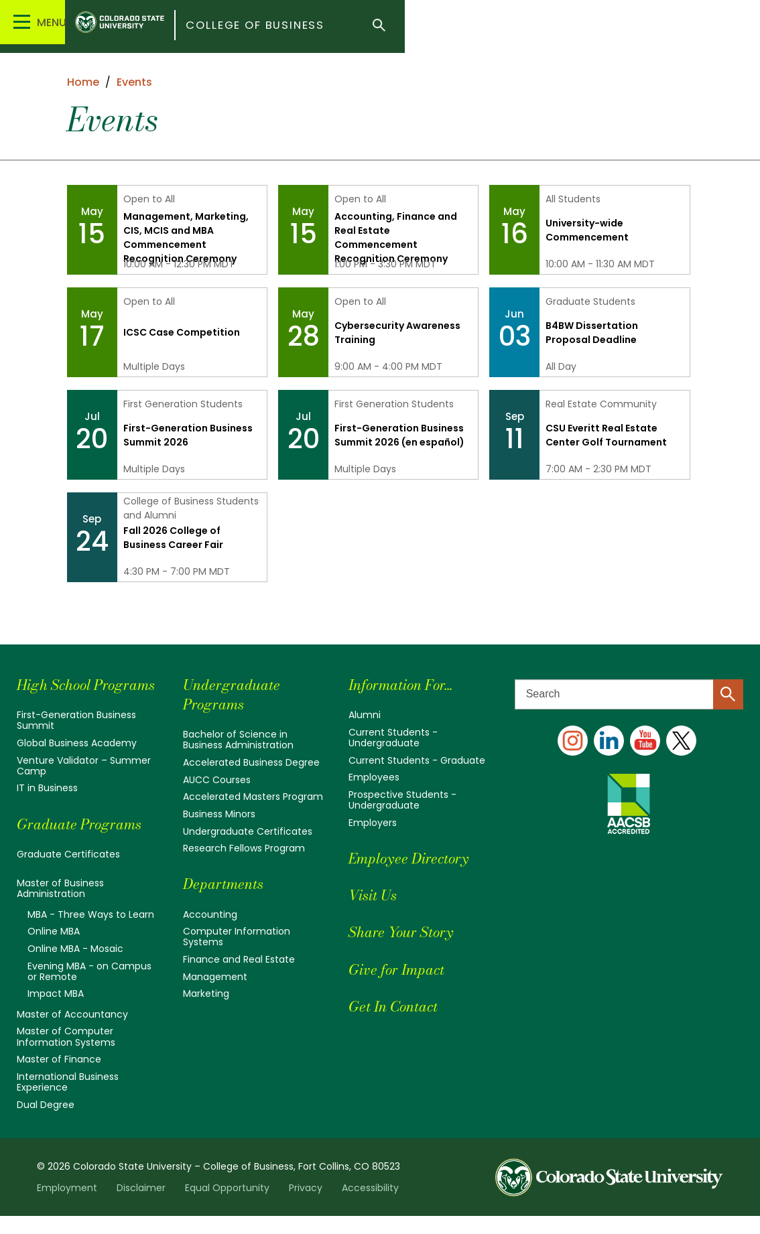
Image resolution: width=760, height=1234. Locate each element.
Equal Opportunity (227, 1206)
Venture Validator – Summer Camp (84, 784)
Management (215, 976)
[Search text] (629, 694)
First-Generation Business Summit (76, 740)
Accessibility (370, 1206)
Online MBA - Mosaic (75, 967)
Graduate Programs (87, 842)
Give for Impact (403, 968)
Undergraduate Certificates (247, 830)
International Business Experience (68, 1100)
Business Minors (219, 814)
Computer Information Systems (236, 936)
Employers (373, 822)
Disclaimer (141, 1206)
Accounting (210, 913)
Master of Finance (59, 1078)
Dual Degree (45, 1122)
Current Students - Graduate (417, 760)
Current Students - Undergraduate (393, 738)
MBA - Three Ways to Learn (90, 933)
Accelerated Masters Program (253, 796)
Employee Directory (417, 857)
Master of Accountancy (72, 1033)
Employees (374, 777)
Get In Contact (400, 1005)
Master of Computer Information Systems (66, 1055)
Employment (67, 1206)
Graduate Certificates (68, 873)
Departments (228, 883)
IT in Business (47, 807)
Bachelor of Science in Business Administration (238, 740)
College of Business (342, 26)
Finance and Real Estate (239, 958)
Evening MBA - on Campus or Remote (89, 990)
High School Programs (59, 694)
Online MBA (53, 950)
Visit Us (376, 894)
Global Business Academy (77, 762)
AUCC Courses (217, 779)
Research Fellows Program (244, 848)
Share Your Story (407, 931)
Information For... (409, 684)
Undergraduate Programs (237, 694)
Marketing (206, 993)
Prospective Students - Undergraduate (402, 800)
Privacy (305, 1206)
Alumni (365, 715)
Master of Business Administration (60, 908)
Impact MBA (55, 1012)
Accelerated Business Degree (251, 762)
